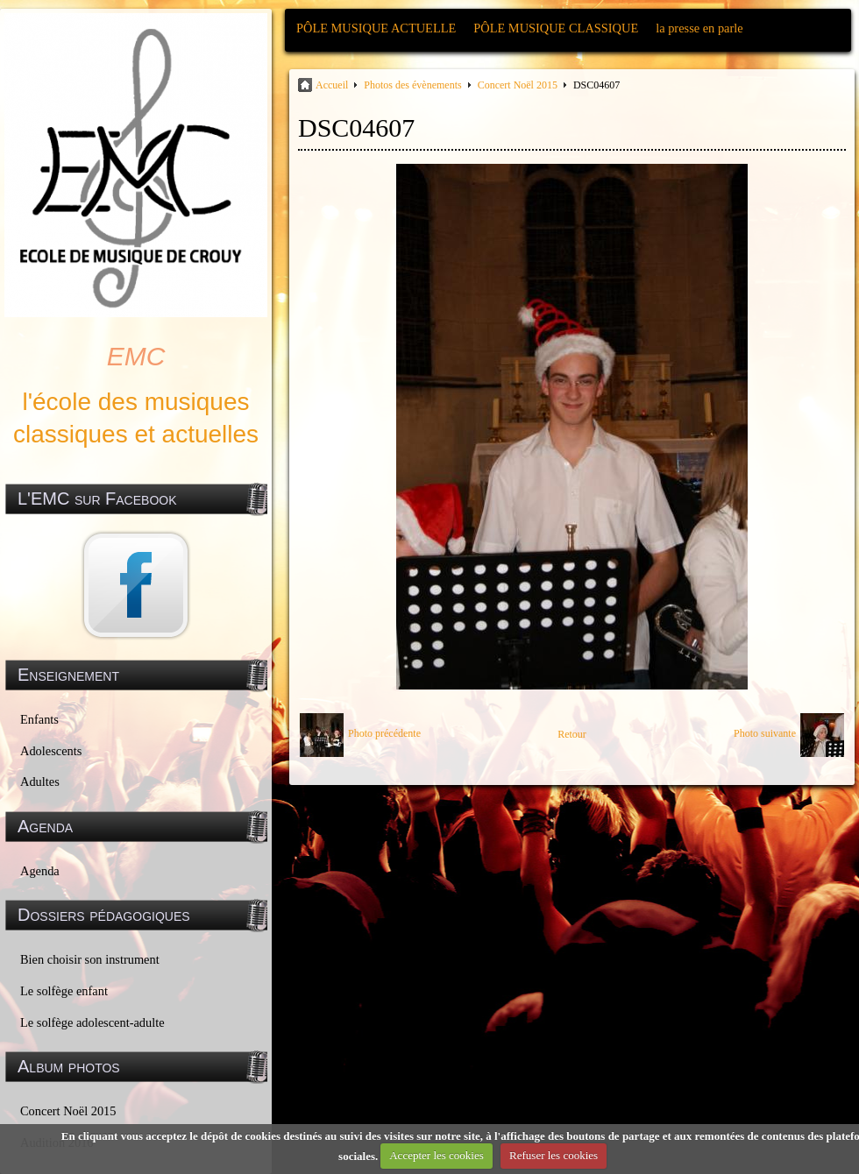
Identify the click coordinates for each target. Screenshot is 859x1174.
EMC (136, 356)
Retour (571, 734)
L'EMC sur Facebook (97, 498)
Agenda (40, 871)
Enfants (39, 719)
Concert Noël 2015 (68, 1111)
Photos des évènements (412, 85)
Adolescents (51, 751)
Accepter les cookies (436, 1155)
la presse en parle (699, 28)
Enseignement (68, 674)
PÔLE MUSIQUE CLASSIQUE (555, 28)
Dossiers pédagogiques (104, 914)
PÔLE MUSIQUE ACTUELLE (376, 28)
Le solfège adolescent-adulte (92, 1022)
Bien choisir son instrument (90, 959)
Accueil (332, 85)
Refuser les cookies (553, 1155)
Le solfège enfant (64, 991)
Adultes (40, 781)
